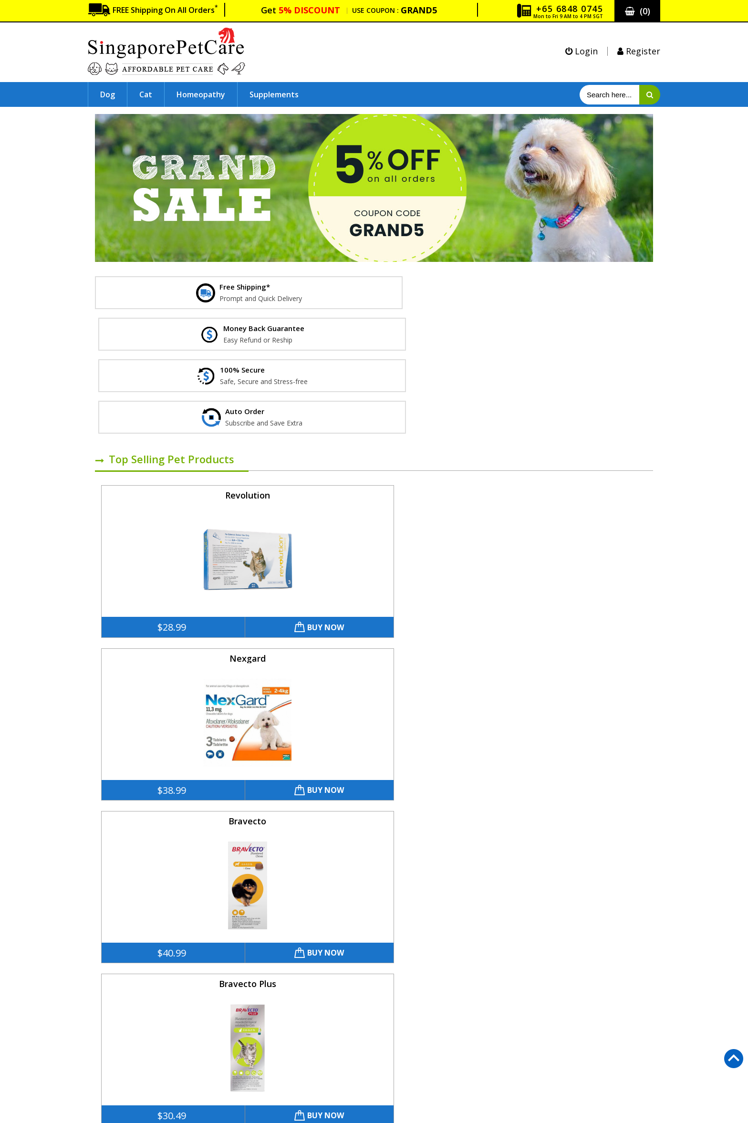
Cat (145, 94)
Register (638, 51)
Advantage (301, 704)
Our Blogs (379, 1063)
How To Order (119, 1063)
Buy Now (200, 502)
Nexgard (301, 370)
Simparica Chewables (301, 537)
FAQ (102, 989)
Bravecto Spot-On (582, 537)
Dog (107, 94)
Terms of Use (119, 1048)
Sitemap (376, 1018)
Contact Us (114, 974)
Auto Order (381, 1033)
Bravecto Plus (582, 370)
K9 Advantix (582, 704)
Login (581, 51)
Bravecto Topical (161, 704)
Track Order (115, 1077)
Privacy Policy (118, 1033)
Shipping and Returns (131, 1018)
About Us (111, 959)
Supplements (274, 94)
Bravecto (442, 370)
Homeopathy (201, 94)
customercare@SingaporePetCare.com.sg (578, 903)
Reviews (376, 1048)
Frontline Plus (161, 537)
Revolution (161, 370)
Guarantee (113, 1004)
